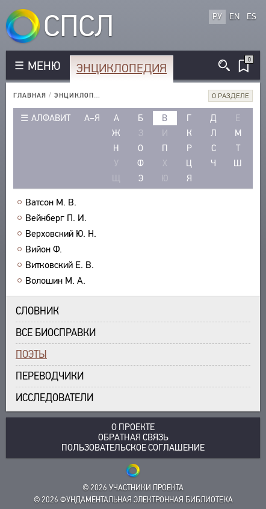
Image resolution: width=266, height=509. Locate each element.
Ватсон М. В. (50, 202)
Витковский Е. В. (59, 265)
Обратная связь (133, 437)
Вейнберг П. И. (56, 218)
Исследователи (54, 398)
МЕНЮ (44, 66)
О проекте (133, 427)
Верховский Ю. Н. (60, 233)
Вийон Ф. (43, 249)
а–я (92, 118)
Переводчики (50, 376)
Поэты (31, 354)
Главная (29, 95)
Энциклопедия (121, 68)
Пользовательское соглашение (133, 448)
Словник (37, 311)
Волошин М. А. (55, 280)
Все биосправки (56, 332)
